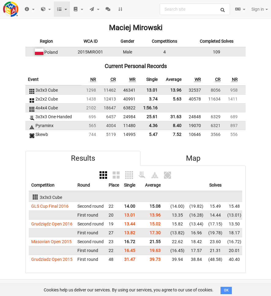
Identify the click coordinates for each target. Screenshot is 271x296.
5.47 (153, 134)
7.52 (177, 134)
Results (83, 158)
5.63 (177, 99)
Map (193, 158)
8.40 (177, 125)
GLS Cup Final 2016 (50, 206)
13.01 (152, 90)
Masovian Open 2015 (51, 241)
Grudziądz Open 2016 (51, 223)
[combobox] (195, 9)
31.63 (175, 116)
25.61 (152, 116)
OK (226, 290)
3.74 (153, 99)
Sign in (259, 9)
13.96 (175, 90)
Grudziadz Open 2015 (51, 259)
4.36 (153, 125)
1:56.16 (150, 107)
